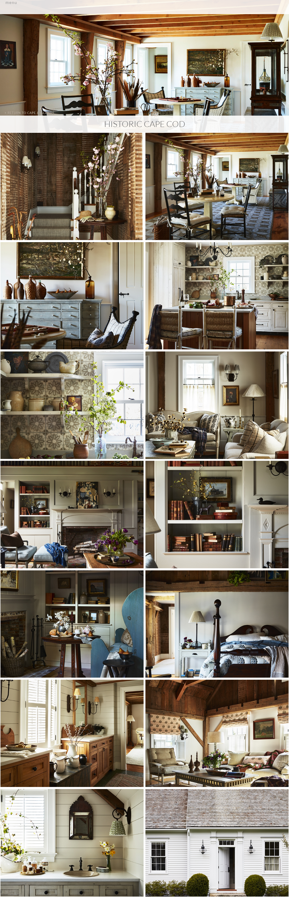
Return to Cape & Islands (29, 112)
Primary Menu (144, 15)
